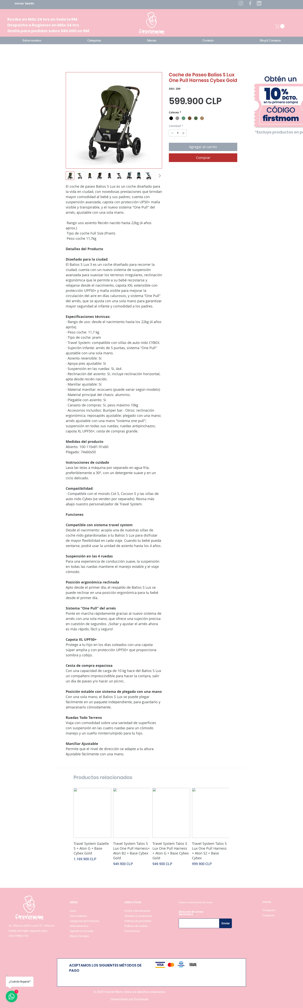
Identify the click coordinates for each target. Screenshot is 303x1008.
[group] (151, 829)
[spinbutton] (177, 133)
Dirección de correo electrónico (191, 913)
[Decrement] (171, 133)
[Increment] (183, 133)
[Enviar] (225, 923)
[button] (280, 26)
